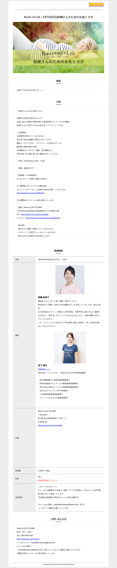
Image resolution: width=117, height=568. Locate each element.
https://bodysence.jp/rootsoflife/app (30, 193)
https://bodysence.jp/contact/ (28, 539)
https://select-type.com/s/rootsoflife (34, 214)
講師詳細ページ (44, 369)
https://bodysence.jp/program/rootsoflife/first (43, 218)
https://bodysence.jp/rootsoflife (50, 425)
